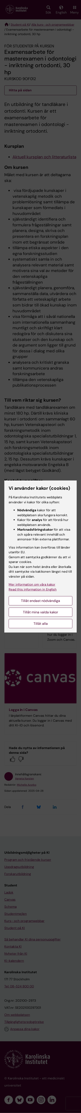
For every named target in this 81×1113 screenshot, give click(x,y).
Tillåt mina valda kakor (40, 612)
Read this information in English (33, 589)
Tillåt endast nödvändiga (40, 600)
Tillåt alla (40, 623)
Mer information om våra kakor (32, 584)
